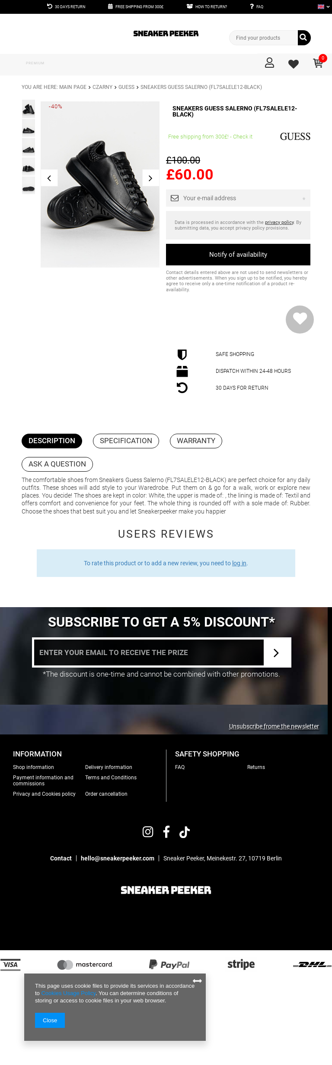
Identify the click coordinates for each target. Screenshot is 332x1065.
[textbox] (270, 37)
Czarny (102, 87)
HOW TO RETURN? (211, 7)
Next (151, 177)
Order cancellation (106, 794)
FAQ (259, 7)
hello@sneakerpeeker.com (117, 858)
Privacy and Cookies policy (44, 794)
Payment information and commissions (43, 781)
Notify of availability (238, 254)
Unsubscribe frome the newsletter (274, 726)
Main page (72, 87)
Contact (61, 858)
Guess (126, 87)
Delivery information (108, 767)
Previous (49, 177)
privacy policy (279, 222)
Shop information (33, 767)
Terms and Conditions (111, 778)
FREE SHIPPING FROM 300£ (139, 7)
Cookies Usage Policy (68, 993)
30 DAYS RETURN (70, 7)
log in (239, 563)
